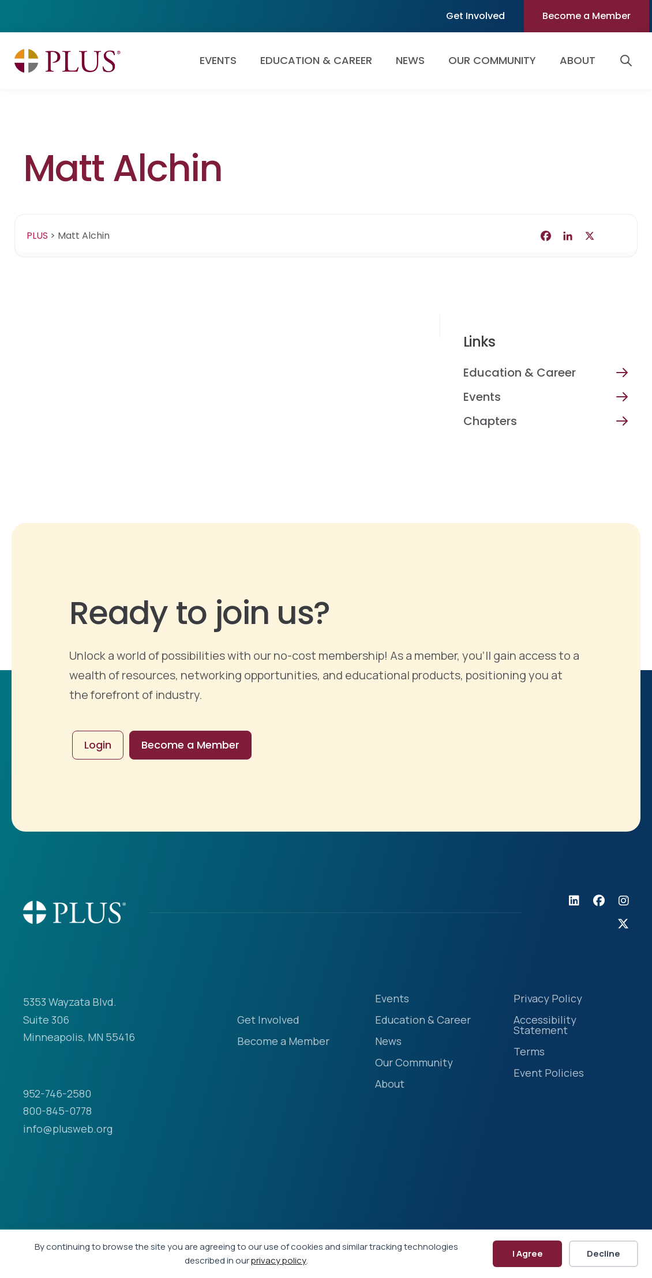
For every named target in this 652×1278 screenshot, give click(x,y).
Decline (603, 1253)
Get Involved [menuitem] (475, 15)
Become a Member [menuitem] (586, 15)
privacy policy (278, 1260)
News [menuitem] (410, 60)
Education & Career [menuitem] (316, 60)
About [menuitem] (577, 60)
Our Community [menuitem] (492, 60)
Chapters (490, 421)
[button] (628, 60)
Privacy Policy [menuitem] (548, 999)
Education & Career (519, 372)
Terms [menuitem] (529, 1052)
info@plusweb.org (68, 1129)
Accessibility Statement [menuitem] (545, 1025)
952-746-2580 (57, 1093)
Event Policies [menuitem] (549, 1073)
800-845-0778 (57, 1111)
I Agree (527, 1253)
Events (482, 397)
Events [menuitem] (218, 60)
